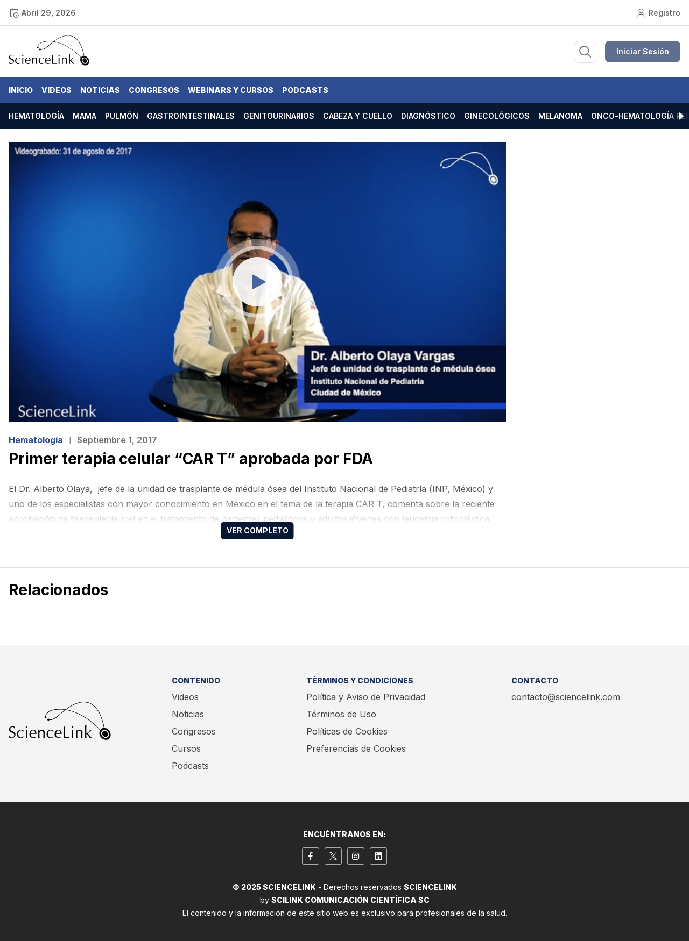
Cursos (186, 748)
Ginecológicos (497, 115)
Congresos (154, 90)
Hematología (36, 115)
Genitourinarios (278, 115)
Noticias (100, 90)
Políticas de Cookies (347, 731)
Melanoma (560, 115)
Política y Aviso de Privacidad (365, 697)
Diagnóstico (428, 115)
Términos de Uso (341, 714)
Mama (84, 115)
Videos (56, 90)
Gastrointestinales (191, 115)
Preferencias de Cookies (356, 748)
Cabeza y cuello (357, 115)
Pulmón (121, 115)
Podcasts (305, 90)
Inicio (21, 90)
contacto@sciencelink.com (565, 697)
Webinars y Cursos (230, 90)
